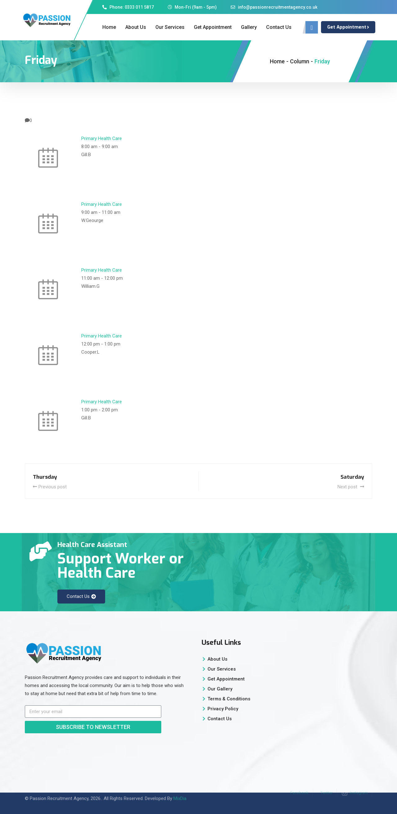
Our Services (170, 27)
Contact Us (279, 27)
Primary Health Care (101, 138)
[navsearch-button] (312, 27)
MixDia (179, 793)
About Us (135, 27)
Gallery (249, 27)
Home (109, 27)
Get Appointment (213, 27)
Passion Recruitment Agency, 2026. (65, 793)
